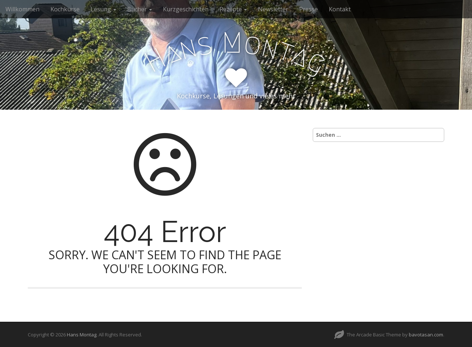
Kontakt (340, 9)
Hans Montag (81, 334)
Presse (308, 9)
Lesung (103, 9)
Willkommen (22, 9)
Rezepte (233, 9)
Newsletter (273, 9)
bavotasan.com (426, 334)
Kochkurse (65, 9)
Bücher (139, 9)
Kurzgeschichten (186, 9)
